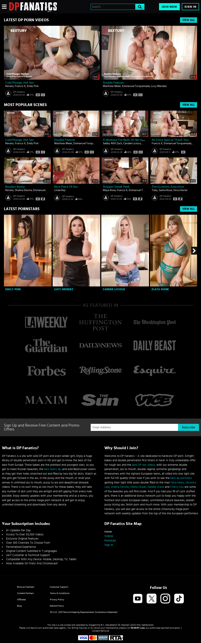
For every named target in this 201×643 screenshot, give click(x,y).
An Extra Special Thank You (170, 139)
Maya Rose (109, 190)
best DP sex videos (143, 464)
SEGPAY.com (138, 628)
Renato (9, 86)
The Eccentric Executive (168, 186)
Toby (155, 190)
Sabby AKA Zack (112, 143)
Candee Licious (132, 143)
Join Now (169, 6)
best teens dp (52, 469)
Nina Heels (177, 482)
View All (188, 20)
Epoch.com (36, 628)
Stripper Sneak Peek (116, 186)
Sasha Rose (165, 190)
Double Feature (113, 82)
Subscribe (188, 427)
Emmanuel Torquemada (136, 86)
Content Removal (100, 631)
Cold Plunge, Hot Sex (19, 82)
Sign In (190, 6)
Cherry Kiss (177, 486)
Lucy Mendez (159, 86)
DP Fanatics (19, 92)
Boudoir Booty (15, 186)
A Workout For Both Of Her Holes (125, 139)
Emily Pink (33, 86)
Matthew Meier (112, 86)
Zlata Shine (160, 289)
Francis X (20, 86)
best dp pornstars (181, 478)
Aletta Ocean (138, 486)
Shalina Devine (23, 190)
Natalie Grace (156, 486)
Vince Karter (180, 190)
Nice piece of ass (66, 186)
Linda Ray (60, 190)
